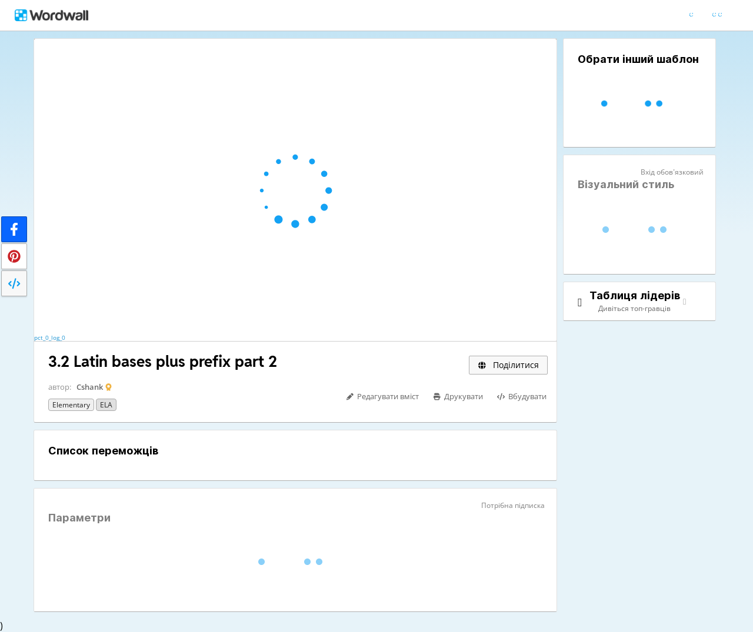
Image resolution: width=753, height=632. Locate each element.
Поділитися (508, 364)
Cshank (89, 387)
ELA (106, 405)
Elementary (71, 405)
